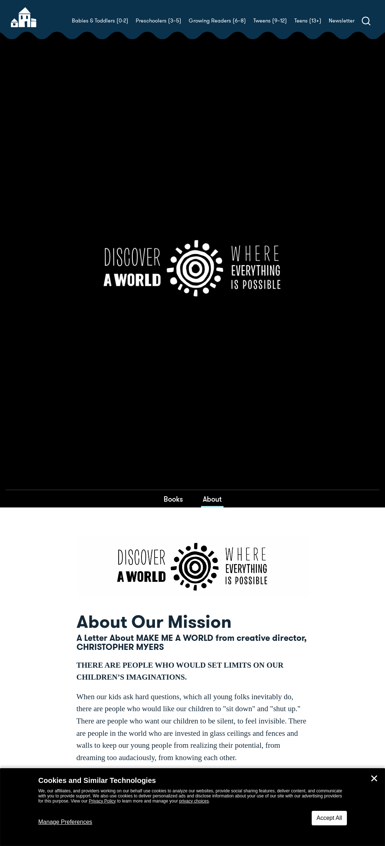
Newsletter (342, 21)
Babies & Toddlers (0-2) (100, 21)
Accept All (329, 818)
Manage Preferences (65, 822)
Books (173, 499)
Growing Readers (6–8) (217, 21)
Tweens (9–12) (270, 21)
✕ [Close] (374, 778)
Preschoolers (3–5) (158, 21)
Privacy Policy (102, 801)
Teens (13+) (307, 21)
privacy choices (194, 801)
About (212, 499)
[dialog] (192, 807)
